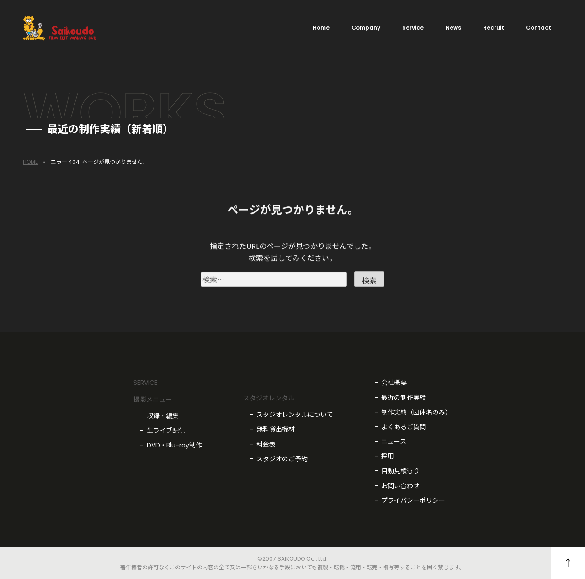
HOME (30, 162)
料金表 (266, 444)
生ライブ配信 (166, 430)
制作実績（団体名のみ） (416, 412)
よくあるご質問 (403, 427)
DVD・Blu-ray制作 (174, 445)
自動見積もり (400, 470)
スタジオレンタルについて (294, 414)
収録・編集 (163, 416)
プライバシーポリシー (413, 500)
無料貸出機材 (275, 429)
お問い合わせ (400, 485)
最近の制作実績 (403, 397)
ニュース (393, 441)
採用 (387, 456)
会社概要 (394, 382)
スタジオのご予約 (282, 458)
